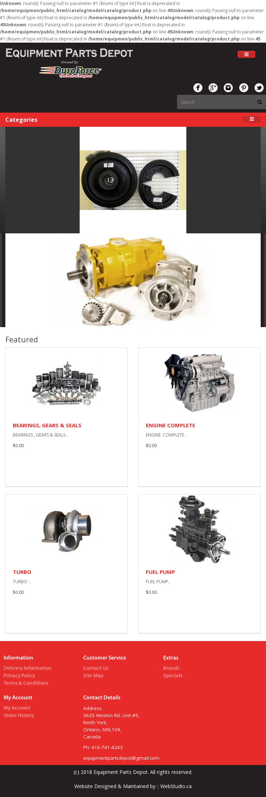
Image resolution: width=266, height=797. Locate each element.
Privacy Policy (19, 676)
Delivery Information (28, 668)
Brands (171, 668)
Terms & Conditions (26, 683)
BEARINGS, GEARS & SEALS (47, 425)
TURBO (22, 571)
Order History (19, 716)
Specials (172, 676)
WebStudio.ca (175, 786)
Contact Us (95, 668)
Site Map (93, 676)
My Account (17, 708)
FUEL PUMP (160, 571)
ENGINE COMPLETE (170, 425)
